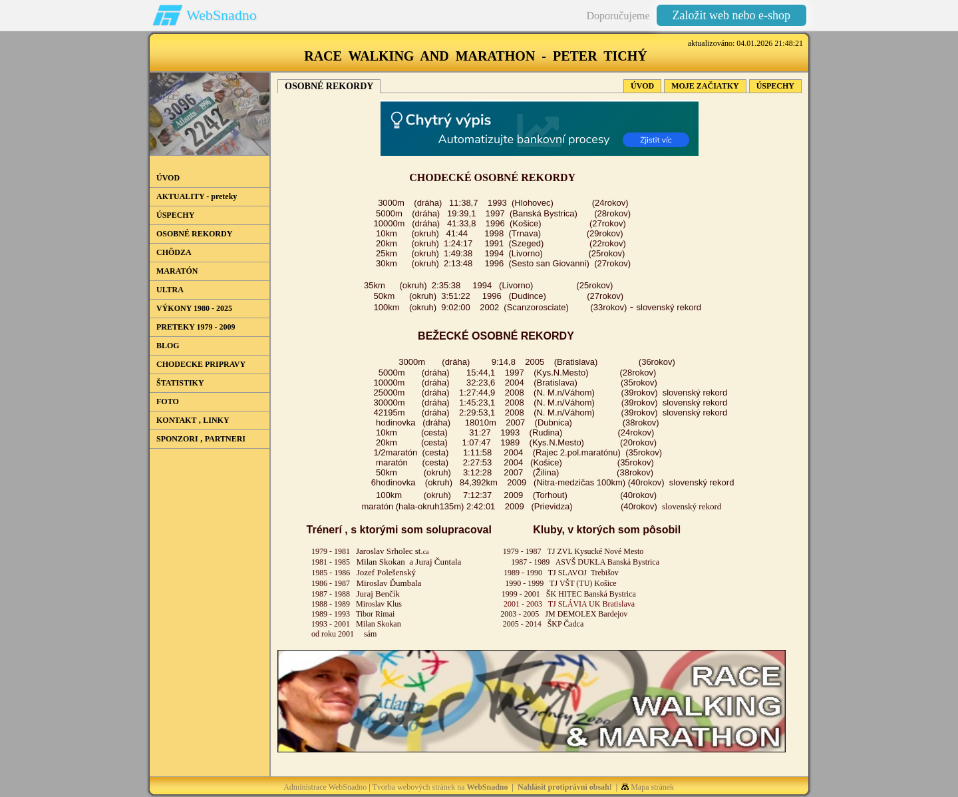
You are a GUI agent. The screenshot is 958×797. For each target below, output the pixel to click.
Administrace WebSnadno (325, 787)
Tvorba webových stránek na (440, 787)
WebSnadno (221, 15)
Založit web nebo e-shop (731, 15)
